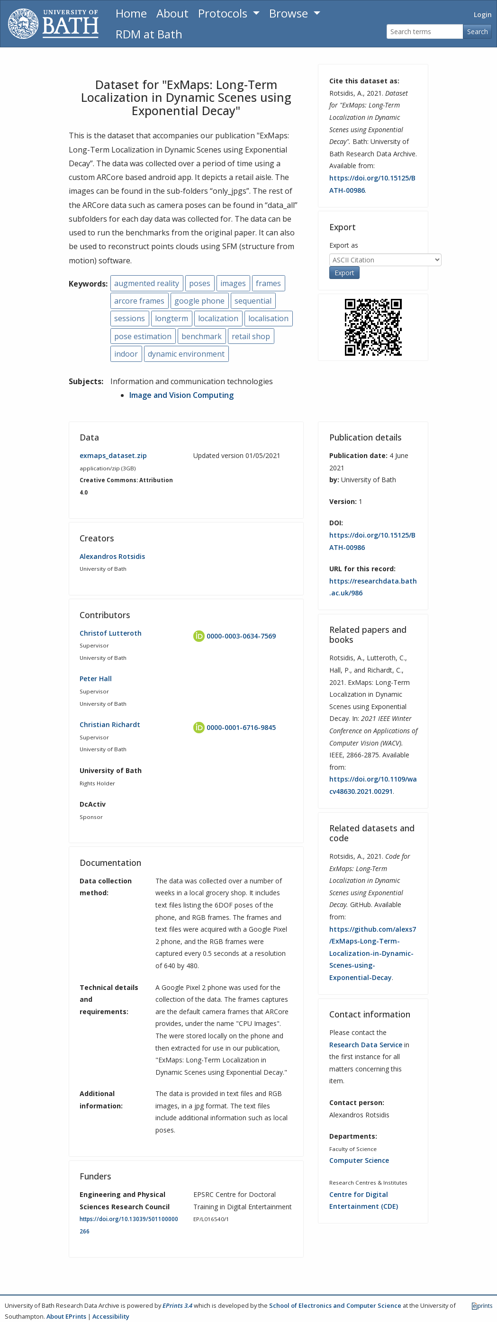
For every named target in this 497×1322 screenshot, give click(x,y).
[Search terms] (425, 31)
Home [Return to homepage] (131, 13)
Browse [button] (290, 13)
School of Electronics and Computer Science (335, 1305)
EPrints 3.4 (177, 1305)
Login (483, 14)
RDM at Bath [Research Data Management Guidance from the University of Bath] (149, 34)
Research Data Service (365, 1044)
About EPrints (66, 1316)
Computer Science (359, 1160)
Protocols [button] (224, 13)
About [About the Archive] (172, 13)
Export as (343, 245)
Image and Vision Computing (181, 395)
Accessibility (110, 1316)
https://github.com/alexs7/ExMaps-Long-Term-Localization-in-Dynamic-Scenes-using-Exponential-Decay (372, 953)
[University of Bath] (53, 24)
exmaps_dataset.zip (113, 455)
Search (477, 31)
